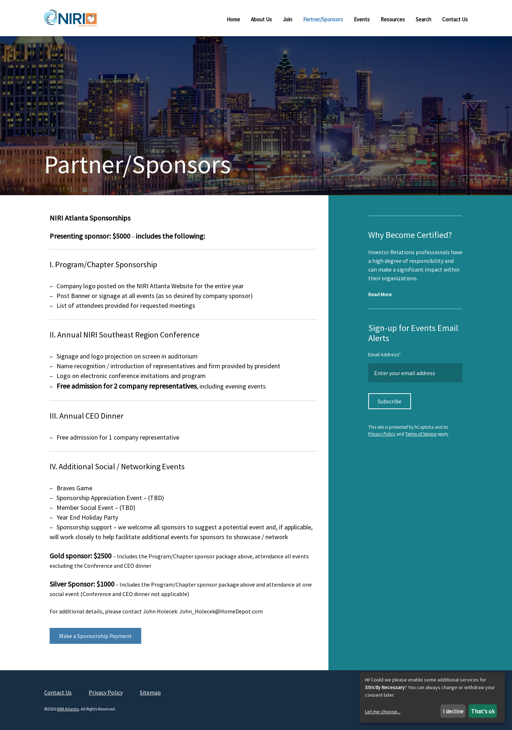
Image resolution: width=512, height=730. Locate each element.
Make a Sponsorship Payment (95, 639)
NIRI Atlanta (68, 713)
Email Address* (384, 358)
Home (233, 19)
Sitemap (150, 696)
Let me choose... (382, 711)
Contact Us (455, 19)
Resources (393, 19)
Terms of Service (420, 438)
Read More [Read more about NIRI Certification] (380, 298)
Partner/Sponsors (323, 19)
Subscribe (390, 405)
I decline (453, 711)
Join (287, 19)
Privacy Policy (381, 438)
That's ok (483, 711)
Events (362, 19)
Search (423, 19)
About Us (261, 19)
